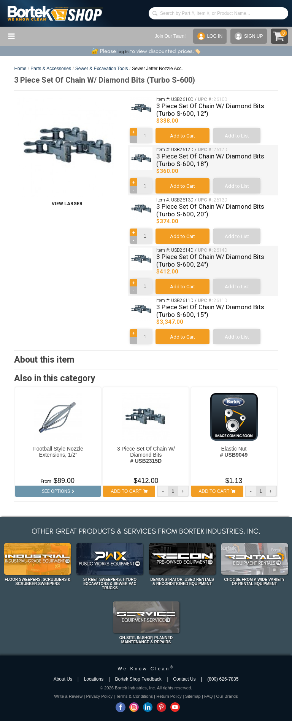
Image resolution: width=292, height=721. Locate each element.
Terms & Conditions (134, 696)
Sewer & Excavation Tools (101, 68)
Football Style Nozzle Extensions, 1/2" (58, 452)
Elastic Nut (234, 452)
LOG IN (209, 36)
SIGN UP (249, 36)
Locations (93, 679)
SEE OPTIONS (58, 491)
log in (123, 51)
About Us (63, 679)
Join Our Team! (170, 36)
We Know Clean (145, 668)
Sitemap (193, 696)
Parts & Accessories (50, 68)
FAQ (208, 696)
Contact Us (184, 679)
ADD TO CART (129, 491)
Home (20, 68)
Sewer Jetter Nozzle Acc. (157, 68)
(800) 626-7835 (222, 679)
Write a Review (68, 696)
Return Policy (169, 696)
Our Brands (227, 696)
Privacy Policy (99, 696)
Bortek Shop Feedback (138, 679)
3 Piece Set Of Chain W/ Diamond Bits (146, 455)
